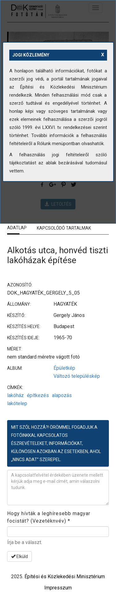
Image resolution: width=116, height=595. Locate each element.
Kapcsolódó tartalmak (64, 228)
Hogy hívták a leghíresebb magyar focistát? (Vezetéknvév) (48, 517)
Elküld (19, 556)
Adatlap (17, 227)
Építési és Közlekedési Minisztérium (64, 576)
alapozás (62, 395)
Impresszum (58, 588)
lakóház (15, 395)
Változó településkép (77, 376)
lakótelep (17, 403)
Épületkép (64, 368)
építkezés (38, 395)
